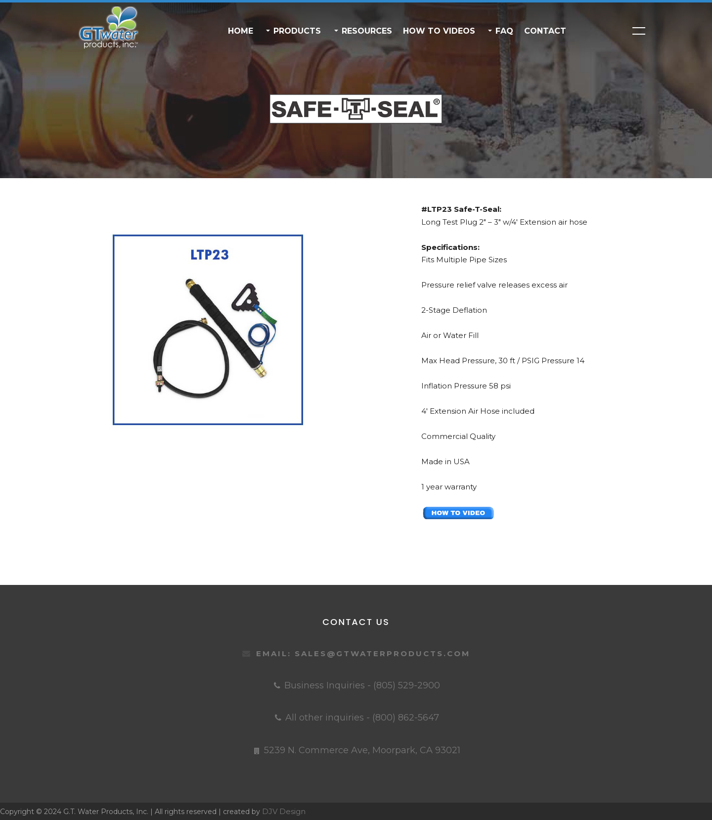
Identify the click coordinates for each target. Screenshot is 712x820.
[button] (267, 31)
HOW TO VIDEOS (439, 31)
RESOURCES (365, 31)
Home (240, 31)
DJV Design (284, 811)
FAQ (503, 31)
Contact (545, 31)
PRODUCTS (296, 31)
